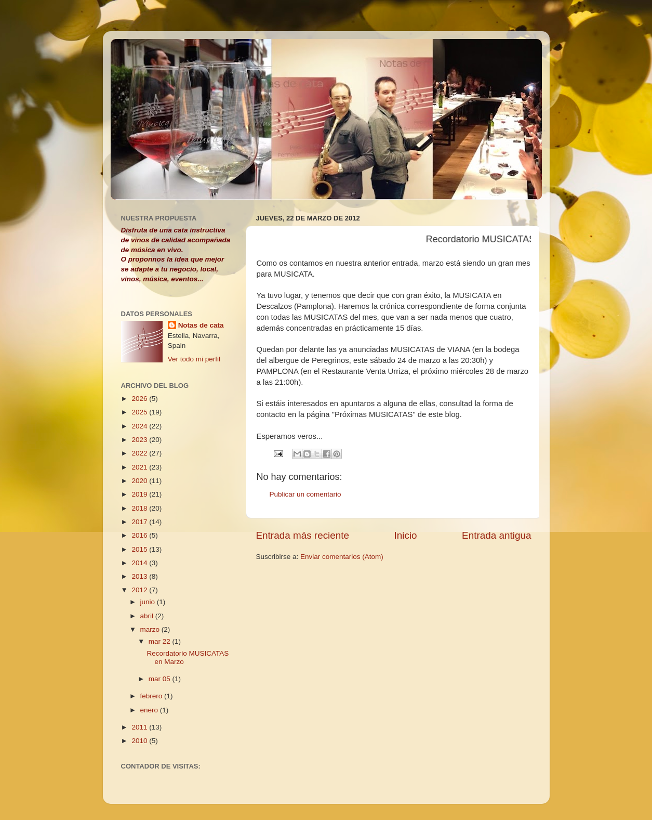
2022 (140, 453)
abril (147, 616)
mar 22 (160, 641)
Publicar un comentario (305, 494)
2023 (140, 440)
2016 (140, 535)
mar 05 (160, 679)
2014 (140, 563)
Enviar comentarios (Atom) (341, 557)
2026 (140, 398)
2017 (140, 522)
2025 (140, 412)
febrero (152, 696)
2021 (140, 467)
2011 (140, 727)
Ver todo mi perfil (194, 359)
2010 (140, 741)
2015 (140, 549)
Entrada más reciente (303, 535)
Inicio (405, 535)
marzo (151, 629)
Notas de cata (201, 325)
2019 (140, 494)
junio (148, 602)
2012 (140, 590)
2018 (140, 508)
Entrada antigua (496, 535)
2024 (140, 426)
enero (150, 710)
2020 (140, 481)
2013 (140, 576)
